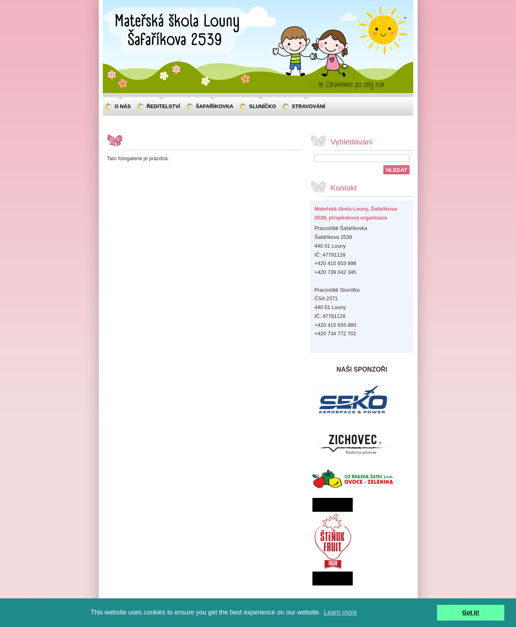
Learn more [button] (340, 612)
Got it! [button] (470, 612)
